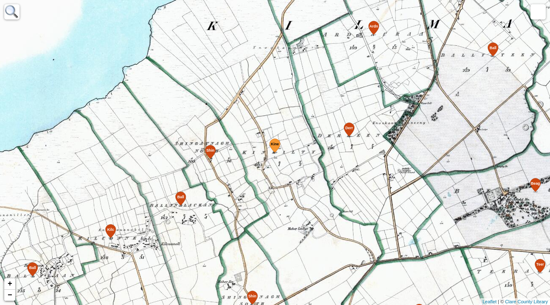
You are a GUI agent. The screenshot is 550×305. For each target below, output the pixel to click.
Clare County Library (526, 301)
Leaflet (490, 301)
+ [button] (10, 284)
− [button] (10, 295)
